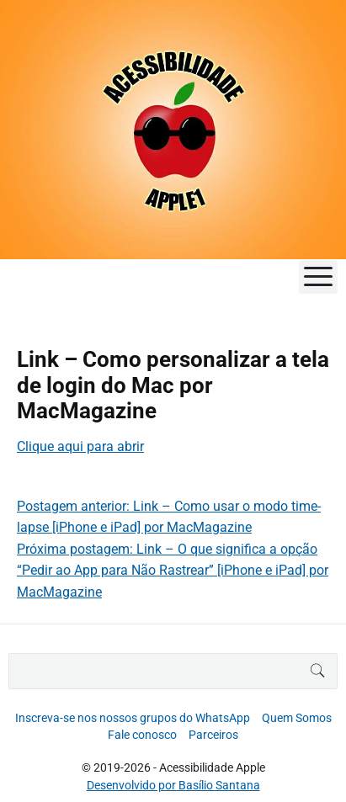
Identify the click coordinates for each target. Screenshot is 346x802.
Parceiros (213, 734)
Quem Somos (297, 718)
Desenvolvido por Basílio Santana (173, 785)
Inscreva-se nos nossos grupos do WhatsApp (132, 718)
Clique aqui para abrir (80, 446)
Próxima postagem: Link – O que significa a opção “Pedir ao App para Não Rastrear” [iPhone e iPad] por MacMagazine (172, 570)
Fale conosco (142, 734)
